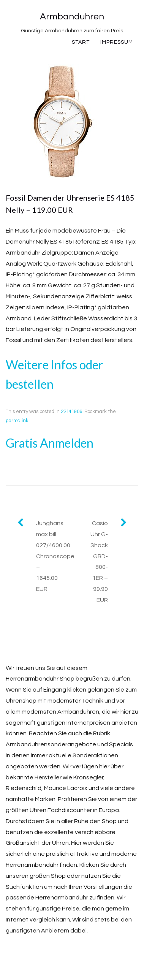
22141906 (71, 411)
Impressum (116, 42)
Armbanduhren (72, 16)
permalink (17, 420)
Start (81, 42)
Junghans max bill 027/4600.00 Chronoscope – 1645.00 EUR (54, 556)
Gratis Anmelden (49, 442)
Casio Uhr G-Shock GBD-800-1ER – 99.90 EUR (99, 561)
